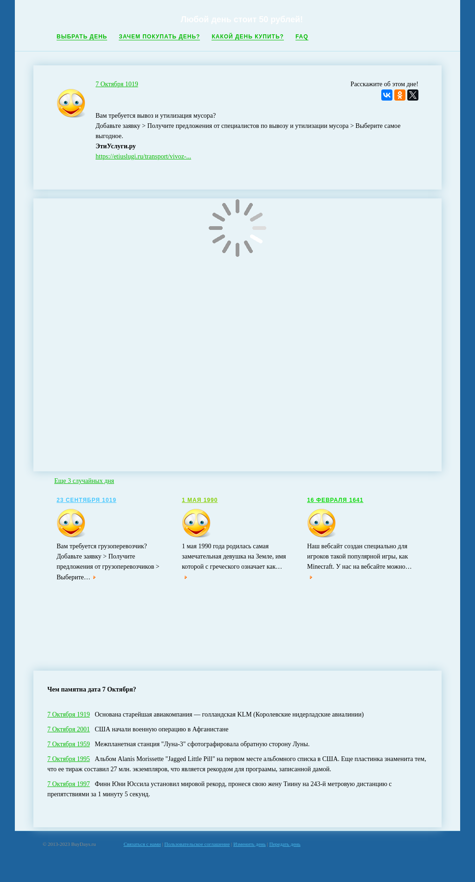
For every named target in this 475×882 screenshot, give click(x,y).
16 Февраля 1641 (335, 500)
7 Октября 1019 (117, 84)
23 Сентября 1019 (86, 500)
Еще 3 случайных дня (84, 480)
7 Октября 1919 (68, 714)
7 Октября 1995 (68, 758)
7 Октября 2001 (68, 729)
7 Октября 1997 (68, 783)
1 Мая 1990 (200, 500)
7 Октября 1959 (68, 744)
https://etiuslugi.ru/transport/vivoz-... (143, 156)
